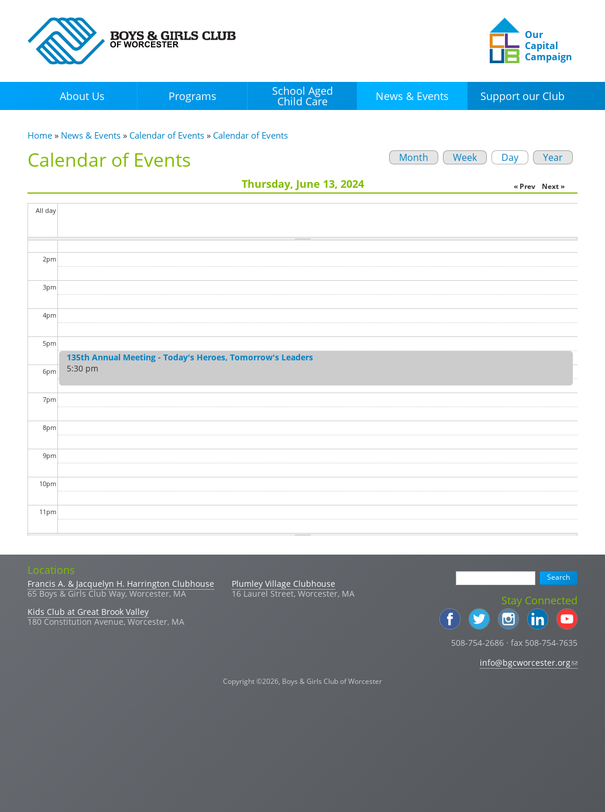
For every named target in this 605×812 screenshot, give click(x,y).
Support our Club (522, 96)
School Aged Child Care (302, 96)
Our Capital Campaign (548, 45)
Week (465, 157)
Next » (553, 186)
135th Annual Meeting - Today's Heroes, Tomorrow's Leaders (190, 357)
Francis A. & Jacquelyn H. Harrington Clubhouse (121, 583)
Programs (192, 96)
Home (40, 135)
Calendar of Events (166, 135)
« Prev (524, 186)
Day (504, 157)
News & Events (412, 96)
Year (553, 157)
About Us (82, 96)
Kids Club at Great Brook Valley (88, 611)
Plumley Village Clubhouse (283, 583)
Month (413, 157)
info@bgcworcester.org (529, 662)
